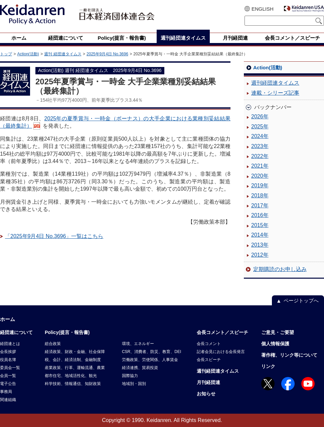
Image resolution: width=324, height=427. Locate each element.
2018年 (260, 195)
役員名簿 (8, 359)
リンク (268, 366)
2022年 (260, 156)
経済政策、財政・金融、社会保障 (75, 351)
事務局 (6, 391)
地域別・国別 (134, 383)
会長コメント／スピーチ (222, 332)
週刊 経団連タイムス (62, 54)
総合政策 (53, 343)
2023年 (260, 146)
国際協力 (130, 375)
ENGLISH (263, 9)
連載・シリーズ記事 (275, 93)
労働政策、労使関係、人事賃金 (150, 359)
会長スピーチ (209, 359)
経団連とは (10, 343)
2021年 (260, 166)
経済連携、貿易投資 (140, 367)
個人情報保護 (275, 343)
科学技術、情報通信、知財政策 (73, 383)
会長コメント (209, 343)
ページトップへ (301, 300)
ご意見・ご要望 (277, 332)
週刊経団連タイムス (275, 83)
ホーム (7, 319)
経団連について (16, 332)
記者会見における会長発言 (221, 351)
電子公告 (8, 383)
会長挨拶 (8, 351)
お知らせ (206, 393)
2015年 (260, 225)
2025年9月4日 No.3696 (107, 54)
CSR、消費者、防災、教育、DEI (151, 351)
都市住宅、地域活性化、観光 (71, 375)
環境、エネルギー (138, 343)
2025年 (260, 126)
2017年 (260, 205)
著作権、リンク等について (289, 355)
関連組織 (8, 399)
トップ (6, 54)
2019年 (260, 185)
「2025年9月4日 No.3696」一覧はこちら (54, 236)
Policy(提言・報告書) (67, 332)
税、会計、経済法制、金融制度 (73, 359)
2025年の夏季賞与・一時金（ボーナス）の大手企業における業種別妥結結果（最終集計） (115, 122)
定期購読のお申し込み (280, 269)
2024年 (260, 136)
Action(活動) (28, 54)
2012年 (260, 255)
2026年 (260, 116)
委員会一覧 (10, 367)
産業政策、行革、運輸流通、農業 (75, 367)
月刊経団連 (208, 382)
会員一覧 (8, 375)
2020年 (260, 176)
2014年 (260, 235)
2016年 (260, 215)
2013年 (260, 245)
